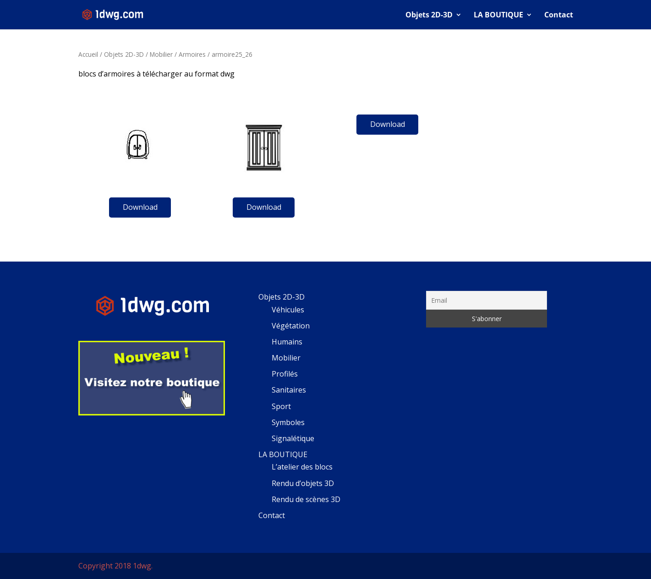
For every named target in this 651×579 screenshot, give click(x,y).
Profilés (285, 374)
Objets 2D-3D (429, 15)
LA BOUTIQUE (498, 15)
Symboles (288, 422)
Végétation (291, 326)
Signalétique (293, 438)
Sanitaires (289, 390)
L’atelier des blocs (302, 467)
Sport (281, 406)
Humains (287, 342)
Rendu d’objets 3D (303, 483)
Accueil (88, 54)
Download (140, 207)
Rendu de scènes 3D (306, 499)
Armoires (192, 54)
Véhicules (288, 310)
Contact (558, 15)
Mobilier (161, 54)
